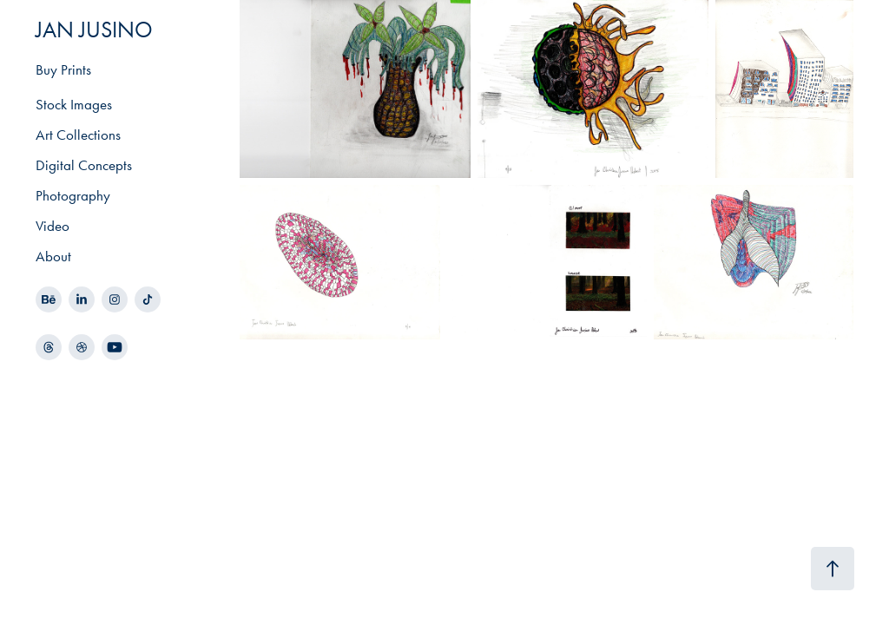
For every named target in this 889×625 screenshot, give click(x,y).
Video (52, 225)
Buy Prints (63, 69)
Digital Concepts (84, 165)
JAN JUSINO (94, 29)
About (53, 256)
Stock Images (74, 104)
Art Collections (78, 134)
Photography (73, 195)
